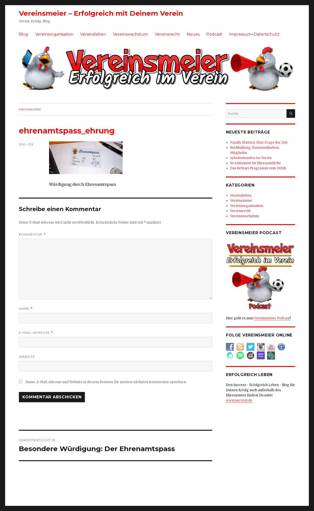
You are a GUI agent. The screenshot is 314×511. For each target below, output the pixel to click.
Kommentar (32, 234)
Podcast (214, 34)
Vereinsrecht (167, 34)
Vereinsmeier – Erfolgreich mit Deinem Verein (101, 13)
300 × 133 (26, 144)
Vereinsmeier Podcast (272, 318)
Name (26, 309)
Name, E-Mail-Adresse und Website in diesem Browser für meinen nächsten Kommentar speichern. (106, 382)
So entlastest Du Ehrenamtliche (255, 163)
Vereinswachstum (130, 34)
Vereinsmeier (241, 201)
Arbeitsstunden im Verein (251, 158)
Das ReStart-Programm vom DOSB (258, 168)
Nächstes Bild (29, 109)
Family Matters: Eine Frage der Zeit (259, 142)
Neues (193, 34)
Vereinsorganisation (54, 34)
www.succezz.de (239, 400)
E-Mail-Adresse (36, 333)
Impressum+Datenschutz (254, 34)
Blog (23, 34)
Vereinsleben (93, 34)
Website (27, 357)
